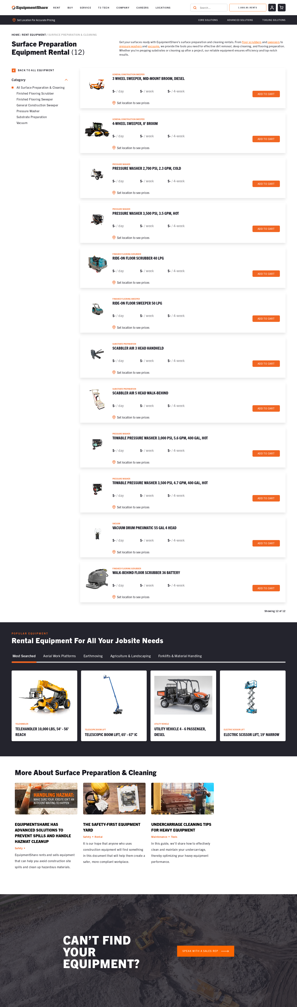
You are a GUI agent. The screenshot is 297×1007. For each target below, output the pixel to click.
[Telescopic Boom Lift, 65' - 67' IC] (114, 706)
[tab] (24, 656)
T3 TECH (103, 7)
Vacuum (22, 123)
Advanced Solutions (240, 19)
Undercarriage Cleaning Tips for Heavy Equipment (181, 827)
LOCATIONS (163, 7)
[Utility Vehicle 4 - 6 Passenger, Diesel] (183, 706)
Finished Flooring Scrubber (35, 93)
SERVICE (85, 7)
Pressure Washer (28, 111)
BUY (70, 7)
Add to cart (266, 94)
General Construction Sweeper (37, 105)
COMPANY (122, 7)
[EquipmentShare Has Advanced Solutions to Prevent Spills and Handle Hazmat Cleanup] (46, 800)
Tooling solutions (273, 19)
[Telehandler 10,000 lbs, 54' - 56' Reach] (44, 706)
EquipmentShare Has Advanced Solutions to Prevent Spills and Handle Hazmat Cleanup (43, 833)
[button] (56, 7)
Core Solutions (208, 19)
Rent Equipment (34, 34)
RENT (56, 7)
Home (16, 34)
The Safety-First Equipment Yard (111, 827)
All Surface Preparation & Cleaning (41, 87)
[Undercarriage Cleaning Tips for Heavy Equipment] (182, 800)
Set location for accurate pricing (34, 20)
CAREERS (142, 7)
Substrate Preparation (32, 117)
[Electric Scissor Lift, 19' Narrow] (253, 706)
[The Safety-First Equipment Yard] (114, 800)
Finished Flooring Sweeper (35, 99)
